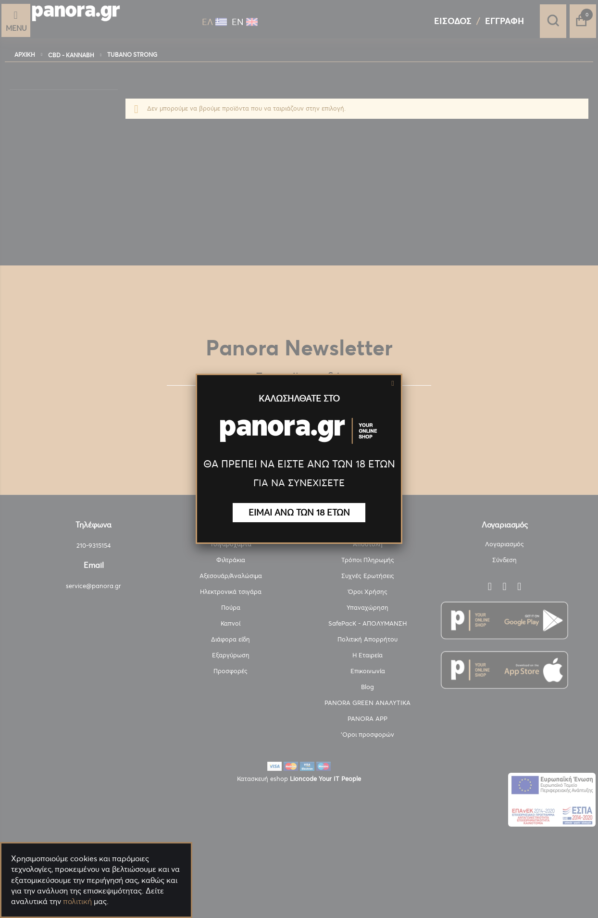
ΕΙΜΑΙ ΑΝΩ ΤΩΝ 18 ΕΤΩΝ (299, 512)
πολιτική (77, 901)
